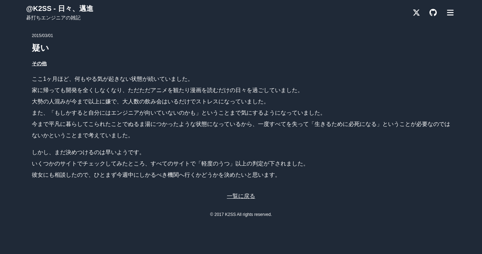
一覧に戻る (241, 196)
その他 (39, 63)
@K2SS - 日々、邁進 (59, 8)
